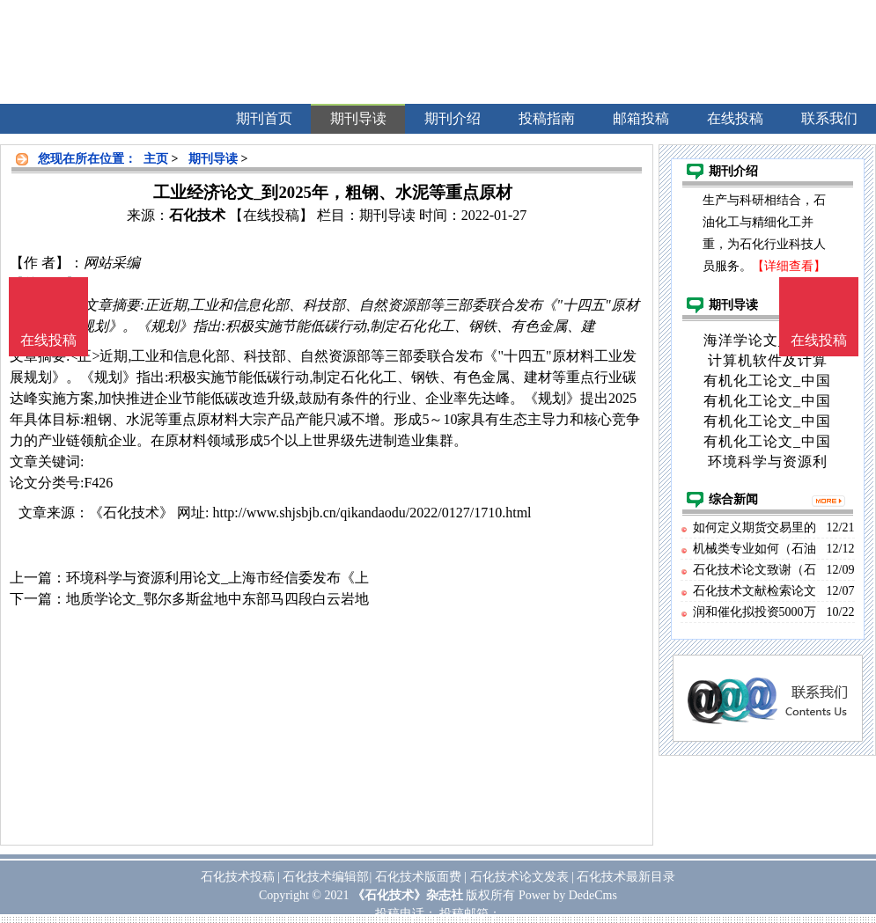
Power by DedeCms (568, 895)
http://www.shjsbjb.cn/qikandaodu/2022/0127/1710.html (371, 512)
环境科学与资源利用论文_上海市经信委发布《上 (217, 577)
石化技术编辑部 (326, 876)
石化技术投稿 (238, 876)
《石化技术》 (131, 512)
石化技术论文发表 (519, 876)
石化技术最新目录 (626, 876)
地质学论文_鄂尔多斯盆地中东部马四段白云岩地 (217, 598)
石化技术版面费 (418, 876)
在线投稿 (819, 340)
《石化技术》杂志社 (407, 895)
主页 (156, 158)
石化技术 (197, 215)
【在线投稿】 (271, 215)
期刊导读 (213, 158)
